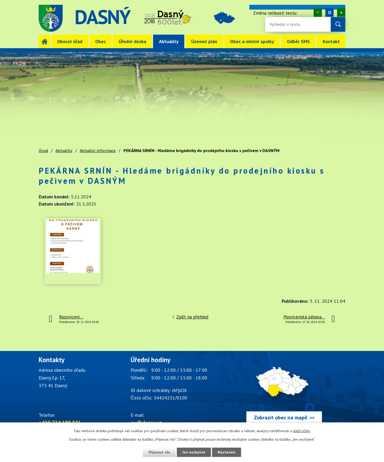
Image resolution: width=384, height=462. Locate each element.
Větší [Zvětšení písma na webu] (341, 12)
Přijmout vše (159, 452)
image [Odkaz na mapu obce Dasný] (225, 18)
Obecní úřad (69, 41)
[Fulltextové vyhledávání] (286, 24)
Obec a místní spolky (252, 41)
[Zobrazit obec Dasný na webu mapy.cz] (284, 391)
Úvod (44, 41)
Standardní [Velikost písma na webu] (329, 12)
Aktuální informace (98, 150)
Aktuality (169, 41)
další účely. (302, 430)
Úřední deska (132, 41)
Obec (100, 41)
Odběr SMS (298, 41)
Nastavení (226, 452)
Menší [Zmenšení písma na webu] (318, 12)
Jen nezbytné (193, 452)
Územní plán (204, 41)
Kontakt (331, 41)
